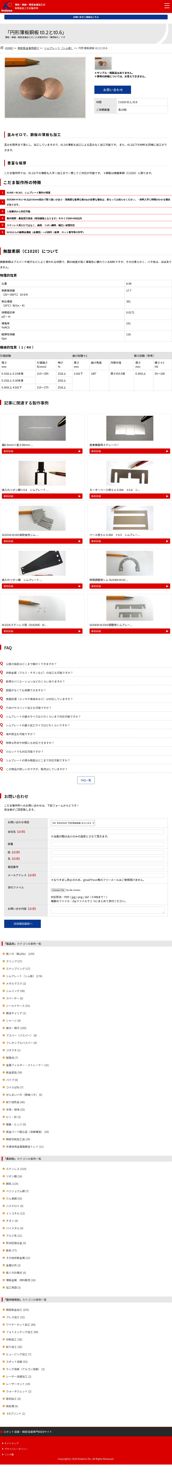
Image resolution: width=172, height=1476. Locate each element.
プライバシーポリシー (16, 1450)
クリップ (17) (14, 962)
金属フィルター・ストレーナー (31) (27, 1066)
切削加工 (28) (14, 1340)
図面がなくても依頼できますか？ (26, 690)
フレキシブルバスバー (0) (21, 1044)
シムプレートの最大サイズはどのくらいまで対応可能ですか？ (43, 716)
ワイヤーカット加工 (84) (21, 1325)
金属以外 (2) (13, 1266)
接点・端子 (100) (16, 1029)
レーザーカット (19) (18, 1385)
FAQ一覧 (86, 780)
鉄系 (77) (11, 1251)
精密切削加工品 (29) (18, 1140)
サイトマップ (11, 1444)
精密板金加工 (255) (17, 1311)
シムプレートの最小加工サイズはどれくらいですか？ (38, 725)
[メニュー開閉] (164, 5)
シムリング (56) (15, 992)
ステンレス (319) (16, 1170)
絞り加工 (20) (14, 1348)
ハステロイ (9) (14, 1207)
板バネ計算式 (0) (16, 1274)
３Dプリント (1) (15, 1414)
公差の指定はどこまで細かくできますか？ (31, 664)
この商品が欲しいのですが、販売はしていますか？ (37, 769)
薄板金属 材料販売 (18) (21, 1281)
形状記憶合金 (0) (16, 1244)
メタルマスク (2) (16, 984)
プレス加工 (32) (15, 1318)
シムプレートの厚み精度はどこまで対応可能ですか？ (38, 760)
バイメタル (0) (14, 1229)
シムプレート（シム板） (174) (24, 977)
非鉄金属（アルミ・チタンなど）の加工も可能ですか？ (39, 673)
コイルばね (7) (14, 1088)
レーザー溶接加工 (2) (18, 1377)
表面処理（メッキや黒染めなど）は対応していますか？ (39, 699)
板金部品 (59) (14, 1073)
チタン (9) (12, 1222)
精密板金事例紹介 (28, 48)
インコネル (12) (15, 1214)
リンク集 (9, 1455)
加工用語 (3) (13, 1288)
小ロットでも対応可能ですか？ (25, 751)
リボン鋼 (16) (14, 1177)
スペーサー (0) (14, 999)
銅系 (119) (12, 1185)
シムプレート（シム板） (59, 48)
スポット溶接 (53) (17, 1363)
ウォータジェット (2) (18, 1392)
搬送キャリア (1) (16, 1014)
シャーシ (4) (13, 1021)
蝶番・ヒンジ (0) (16, 1125)
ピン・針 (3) (13, 1118)
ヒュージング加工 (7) (18, 1355)
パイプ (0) (12, 1081)
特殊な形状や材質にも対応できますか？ (30, 743)
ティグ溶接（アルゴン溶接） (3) (25, 1370)
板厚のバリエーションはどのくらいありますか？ (35, 681)
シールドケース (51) (18, 1007)
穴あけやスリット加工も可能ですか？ (29, 708)
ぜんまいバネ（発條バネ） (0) (24, 1096)
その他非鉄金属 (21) (18, 1259)
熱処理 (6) (12, 1407)
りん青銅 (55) (14, 1199)
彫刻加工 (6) (13, 1400)
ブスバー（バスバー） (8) (21, 1036)
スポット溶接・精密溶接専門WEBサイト (27, 1433)
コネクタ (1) (13, 1051)
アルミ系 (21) (14, 1236)
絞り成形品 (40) (15, 1103)
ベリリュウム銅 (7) (17, 1192)
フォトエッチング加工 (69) (22, 1333)
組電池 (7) (12, 1059)
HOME (9, 48)
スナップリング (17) (18, 970)
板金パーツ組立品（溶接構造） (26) (27, 1133)
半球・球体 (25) (15, 1110)
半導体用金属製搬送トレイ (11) (25, 1148)
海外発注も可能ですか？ (20, 734)
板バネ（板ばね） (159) (20, 955)
